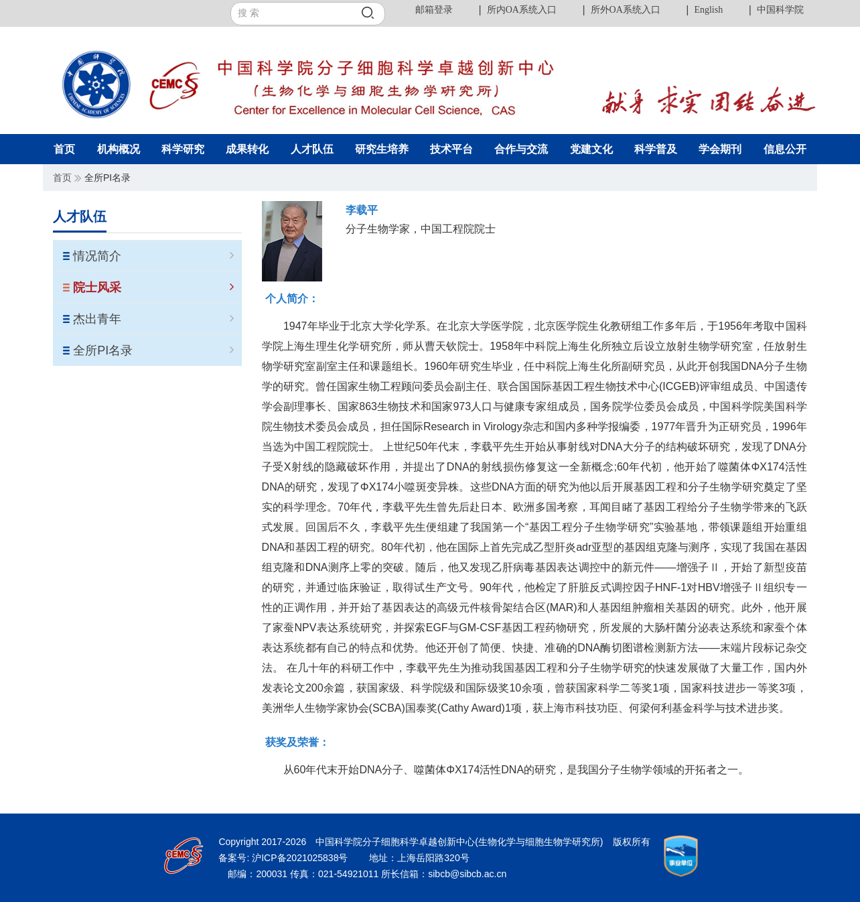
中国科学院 (780, 10)
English (708, 10)
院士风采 (153, 287)
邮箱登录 (434, 10)
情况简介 (153, 256)
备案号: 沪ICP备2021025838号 (284, 857)
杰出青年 (153, 319)
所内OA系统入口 (522, 10)
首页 (62, 177)
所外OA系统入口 (625, 10)
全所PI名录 (153, 350)
